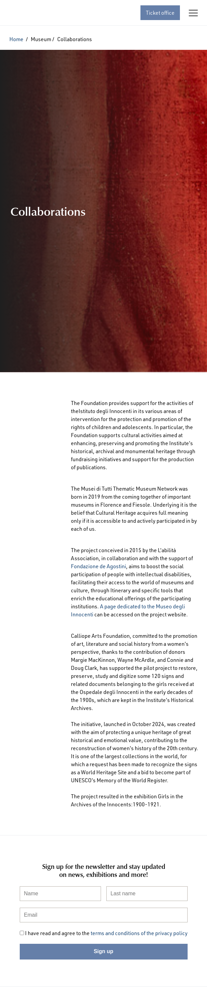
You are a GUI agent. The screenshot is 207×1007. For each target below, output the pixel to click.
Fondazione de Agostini (98, 566)
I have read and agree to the (106, 933)
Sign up (103, 951)
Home (16, 39)
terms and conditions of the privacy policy (139, 933)
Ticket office (160, 12)
